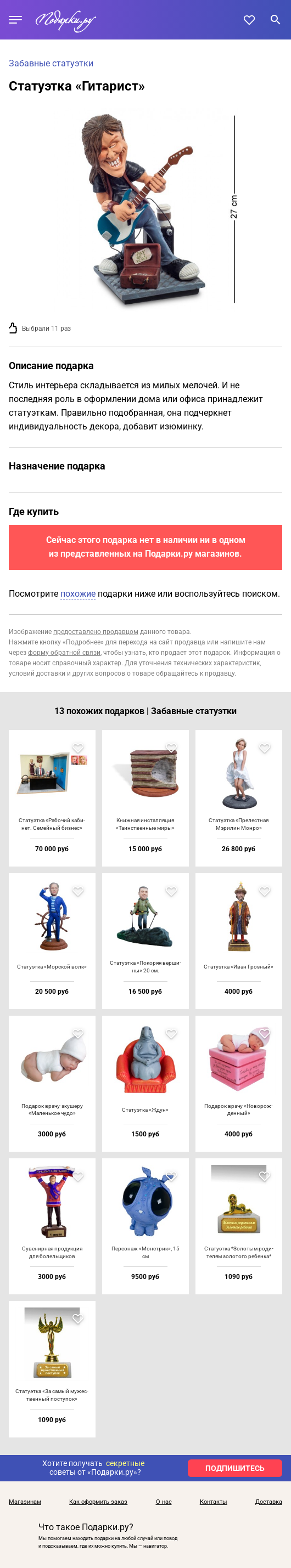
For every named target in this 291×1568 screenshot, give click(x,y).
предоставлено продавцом (95, 632)
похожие (78, 593)
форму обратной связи (64, 652)
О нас (164, 1502)
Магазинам (25, 1502)
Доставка (268, 1502)
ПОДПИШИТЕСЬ (235, 1468)
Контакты (213, 1502)
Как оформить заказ (98, 1502)
